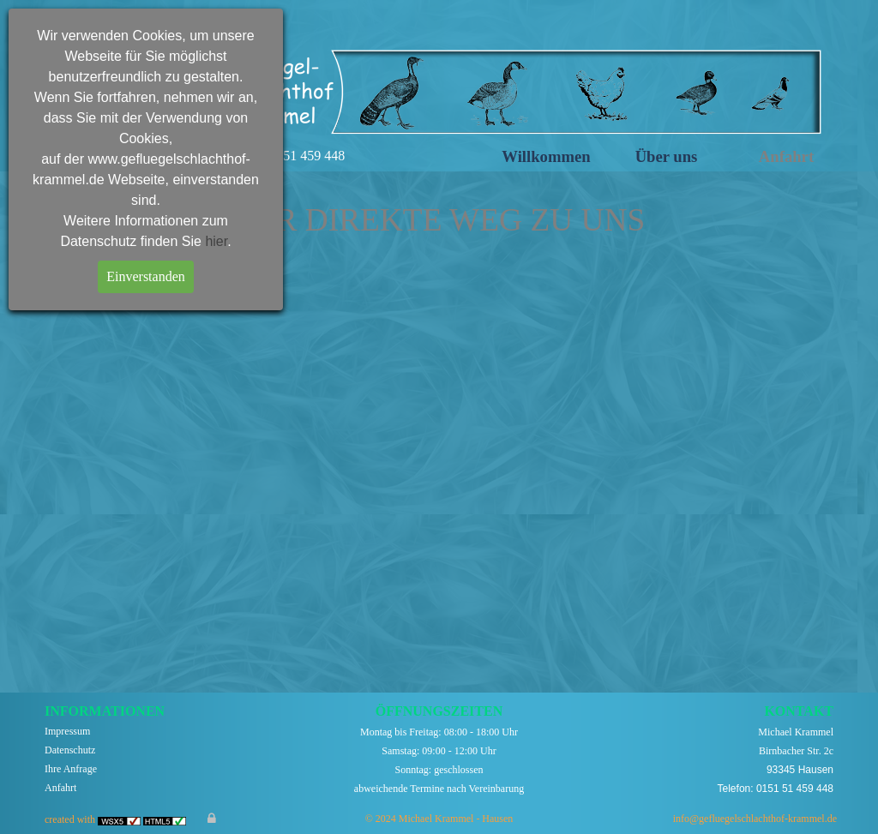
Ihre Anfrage (71, 769)
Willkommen (546, 156)
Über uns (666, 156)
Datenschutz (70, 750)
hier (216, 241)
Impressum (67, 731)
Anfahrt (786, 156)
